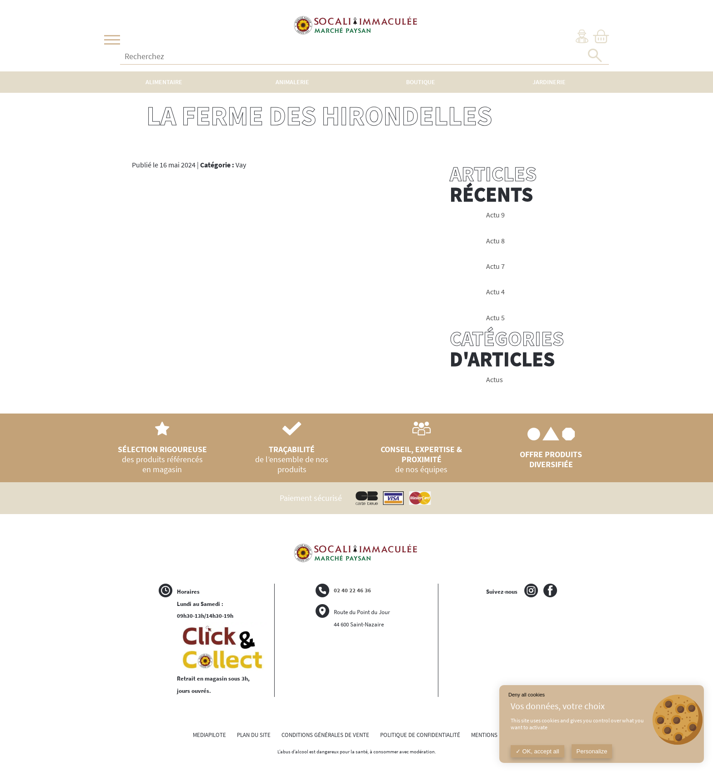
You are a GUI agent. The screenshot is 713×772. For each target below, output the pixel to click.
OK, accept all (537, 751)
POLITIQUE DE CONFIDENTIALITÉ (420, 735)
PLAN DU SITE (254, 735)
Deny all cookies (526, 694)
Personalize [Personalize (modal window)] (592, 751)
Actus (494, 379)
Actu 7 (495, 266)
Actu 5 (495, 317)
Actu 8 (495, 241)
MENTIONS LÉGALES (496, 735)
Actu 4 (495, 292)
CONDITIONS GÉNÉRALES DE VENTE (325, 735)
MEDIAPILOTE (209, 735)
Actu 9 (495, 215)
